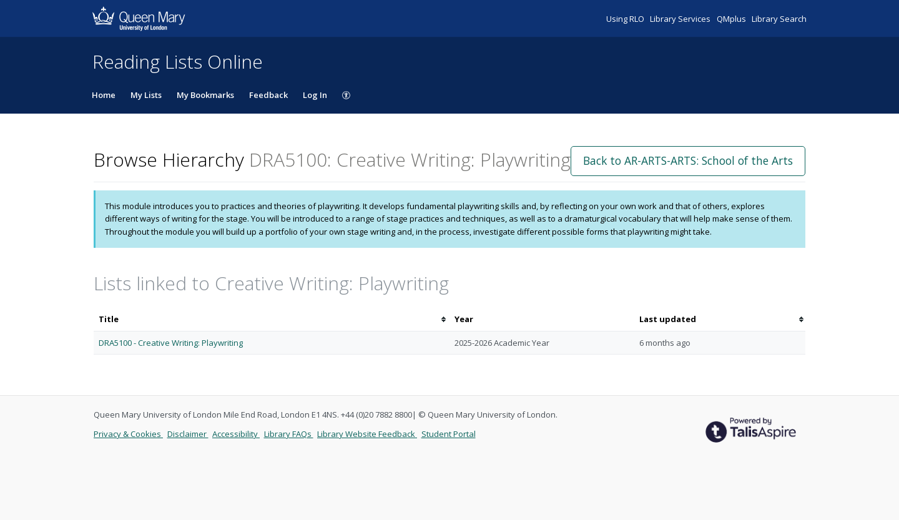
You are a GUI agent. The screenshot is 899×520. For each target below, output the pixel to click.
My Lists (146, 95)
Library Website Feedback (367, 433)
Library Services (681, 18)
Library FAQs (288, 433)
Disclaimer (188, 433)
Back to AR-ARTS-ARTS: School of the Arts (688, 160)
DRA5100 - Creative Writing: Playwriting (171, 342)
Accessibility (236, 433)
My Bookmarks (205, 95)
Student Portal (448, 433)
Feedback (268, 95)
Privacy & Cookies (128, 433)
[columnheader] (272, 319)
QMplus (732, 18)
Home (103, 95)
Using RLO (626, 18)
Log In (315, 95)
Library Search (779, 18)
